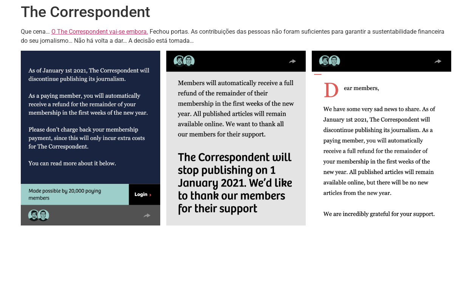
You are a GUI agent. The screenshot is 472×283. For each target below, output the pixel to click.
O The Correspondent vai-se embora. (99, 31)
